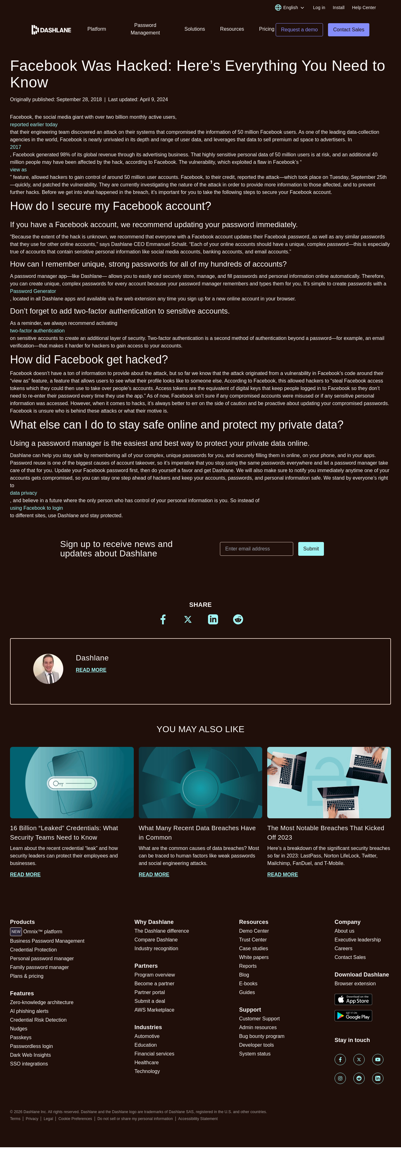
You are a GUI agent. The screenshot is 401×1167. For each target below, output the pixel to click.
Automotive (146, 1036)
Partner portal (149, 992)
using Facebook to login (36, 508)
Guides (247, 992)
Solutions (195, 29)
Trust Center (253, 939)
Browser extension (355, 983)
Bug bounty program (261, 1036)
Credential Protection (33, 949)
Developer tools (256, 1045)
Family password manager (39, 967)
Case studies (253, 948)
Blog (244, 974)
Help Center (364, 7)
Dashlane (92, 658)
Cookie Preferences (75, 1119)
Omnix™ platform (36, 931)
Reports (248, 966)
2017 (15, 147)
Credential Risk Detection (38, 1020)
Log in (319, 7)
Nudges (18, 1028)
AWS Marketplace (154, 1010)
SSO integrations (29, 1063)
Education (145, 1045)
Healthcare (146, 1062)
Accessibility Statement (198, 1119)
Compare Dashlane (156, 939)
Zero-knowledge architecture (42, 1002)
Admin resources (258, 1027)
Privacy (32, 1119)
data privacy (23, 493)
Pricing (266, 29)
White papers (253, 957)
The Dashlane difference (161, 931)
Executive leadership (358, 939)
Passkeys (20, 1037)
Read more (91, 670)
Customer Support (259, 1018)
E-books (248, 983)
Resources (232, 29)
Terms (15, 1119)
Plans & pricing (27, 976)
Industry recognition (156, 948)
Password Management (145, 29)
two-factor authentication (37, 330)
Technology (147, 1071)
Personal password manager (42, 958)
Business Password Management (47, 941)
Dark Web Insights (30, 1055)
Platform (96, 29)
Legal (48, 1119)
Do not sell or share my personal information (135, 1119)
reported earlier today (34, 124)
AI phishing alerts (29, 1011)
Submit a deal (149, 1001)
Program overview (154, 974)
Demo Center (254, 931)
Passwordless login (31, 1046)
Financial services (154, 1053)
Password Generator (33, 291)
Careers (343, 948)
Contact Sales (350, 957)
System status (254, 1053)
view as (18, 169)
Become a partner (154, 983)
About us (344, 931)
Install (339, 7)
